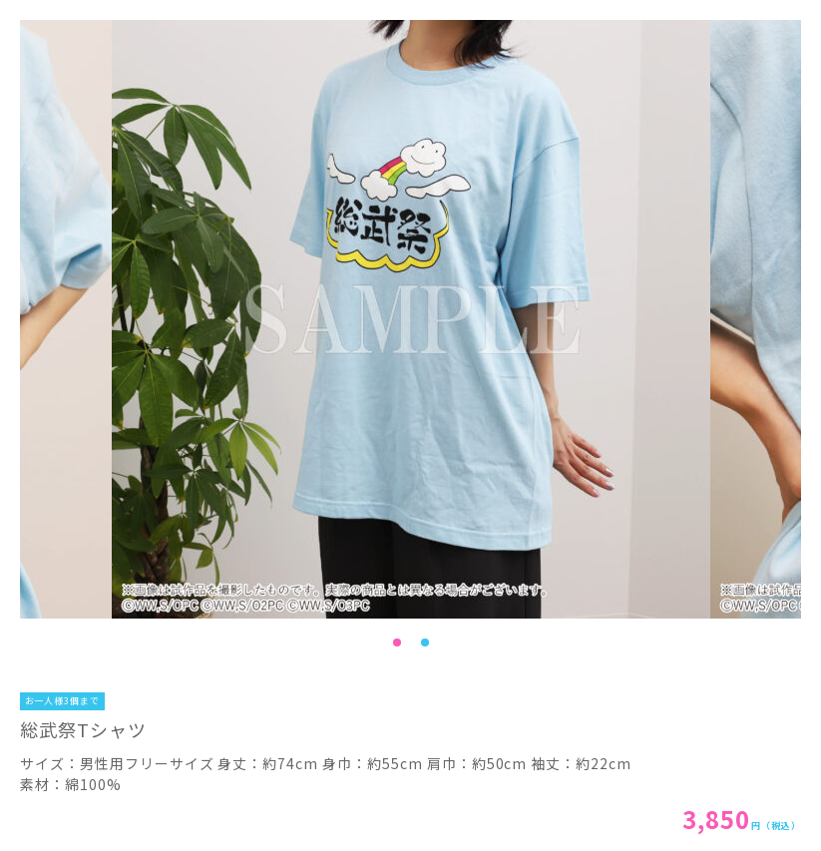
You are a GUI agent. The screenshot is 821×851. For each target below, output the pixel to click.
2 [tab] (425, 642)
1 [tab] (397, 642)
